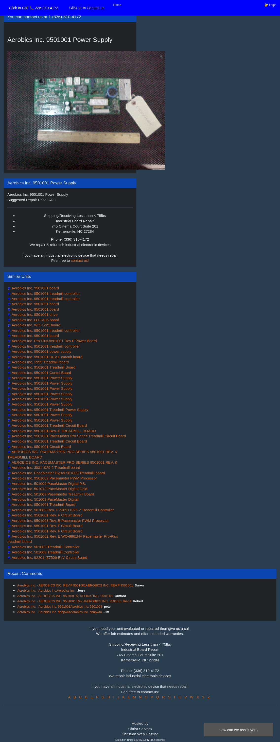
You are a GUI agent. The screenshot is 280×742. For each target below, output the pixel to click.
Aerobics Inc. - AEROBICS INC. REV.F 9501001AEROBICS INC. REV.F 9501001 (75, 585)
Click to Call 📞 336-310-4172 (33, 8)
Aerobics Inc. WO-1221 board (35, 325)
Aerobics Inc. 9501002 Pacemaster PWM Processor (54, 478)
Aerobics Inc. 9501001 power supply (41, 351)
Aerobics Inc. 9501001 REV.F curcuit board (46, 357)
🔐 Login (270, 5)
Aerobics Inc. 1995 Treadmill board (40, 362)
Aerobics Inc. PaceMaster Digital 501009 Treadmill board (58, 473)
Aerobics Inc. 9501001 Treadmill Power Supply (49, 409)
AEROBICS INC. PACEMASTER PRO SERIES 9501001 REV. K (64, 462)
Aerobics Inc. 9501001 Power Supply (41, 378)
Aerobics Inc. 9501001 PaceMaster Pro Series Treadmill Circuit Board (68, 436)
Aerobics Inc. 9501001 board (35, 288)
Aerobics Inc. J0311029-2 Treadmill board (45, 467)
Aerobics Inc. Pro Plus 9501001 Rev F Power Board (54, 341)
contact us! (80, 260)
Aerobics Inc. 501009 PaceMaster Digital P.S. (48, 483)
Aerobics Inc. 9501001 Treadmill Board (43, 367)
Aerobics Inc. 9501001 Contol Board (41, 373)
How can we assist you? (239, 730)
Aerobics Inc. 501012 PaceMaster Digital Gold (49, 489)
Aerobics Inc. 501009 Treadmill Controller (45, 547)
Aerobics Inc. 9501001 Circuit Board (41, 446)
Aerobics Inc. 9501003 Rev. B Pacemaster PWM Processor (60, 520)
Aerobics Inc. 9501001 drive (34, 314)
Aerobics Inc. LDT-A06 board (35, 320)
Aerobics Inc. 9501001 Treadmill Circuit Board (49, 425)
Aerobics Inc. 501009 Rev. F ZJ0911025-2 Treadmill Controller (62, 510)
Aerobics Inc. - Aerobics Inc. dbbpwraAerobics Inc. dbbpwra (59, 612)
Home (117, 5)
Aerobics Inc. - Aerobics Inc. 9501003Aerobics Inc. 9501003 (59, 606)
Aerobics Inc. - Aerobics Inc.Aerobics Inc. (46, 590)
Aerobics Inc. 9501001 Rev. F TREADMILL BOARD (53, 431)
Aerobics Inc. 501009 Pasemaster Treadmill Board (52, 494)
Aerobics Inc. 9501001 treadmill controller (45, 293)
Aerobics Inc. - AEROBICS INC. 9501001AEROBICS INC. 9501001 (65, 596)
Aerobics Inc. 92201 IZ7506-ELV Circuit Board (49, 557)
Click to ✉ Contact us (86, 8)
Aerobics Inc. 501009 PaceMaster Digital (44, 499)
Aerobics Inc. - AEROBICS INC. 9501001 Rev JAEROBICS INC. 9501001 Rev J (74, 601)
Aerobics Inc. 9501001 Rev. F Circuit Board (47, 515)
